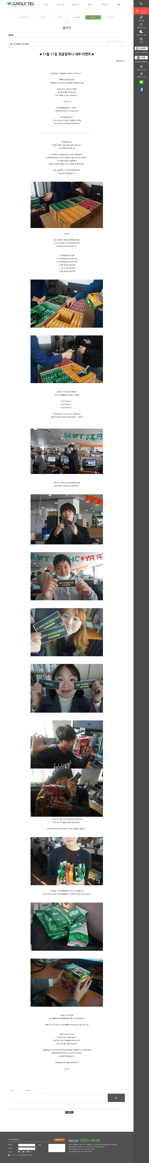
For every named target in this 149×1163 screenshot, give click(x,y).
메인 (46, 5)
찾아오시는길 (110, 17)
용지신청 (141, 20)
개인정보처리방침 (16, 1155)
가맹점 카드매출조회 (141, 52)
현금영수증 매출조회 (141, 61)
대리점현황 (76, 17)
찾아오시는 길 (141, 70)
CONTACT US (141, 77)
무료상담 (143, 12)
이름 (12, 1090)
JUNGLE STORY (24, 17)
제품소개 (75, 5)
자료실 (141, 42)
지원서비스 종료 (141, 35)
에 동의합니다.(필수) (22, 1155)
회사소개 (60, 5)
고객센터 (104, 5)
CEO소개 (43, 17)
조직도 (59, 17)
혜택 (90, 5)
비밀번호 (28, 1090)
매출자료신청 (141, 28)
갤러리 (93, 17)
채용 (119, 5)
